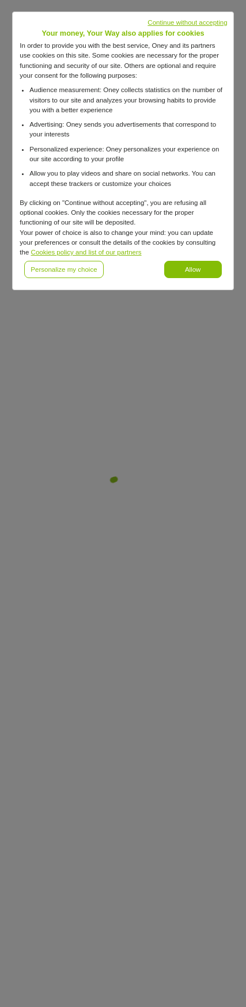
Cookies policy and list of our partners (86, 252)
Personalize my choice (64, 269)
